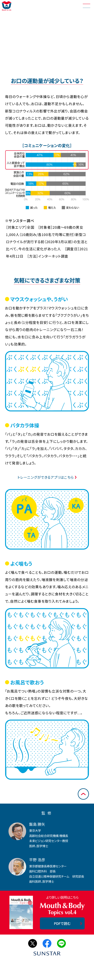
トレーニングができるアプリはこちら (46, 477)
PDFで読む (62, 923)
